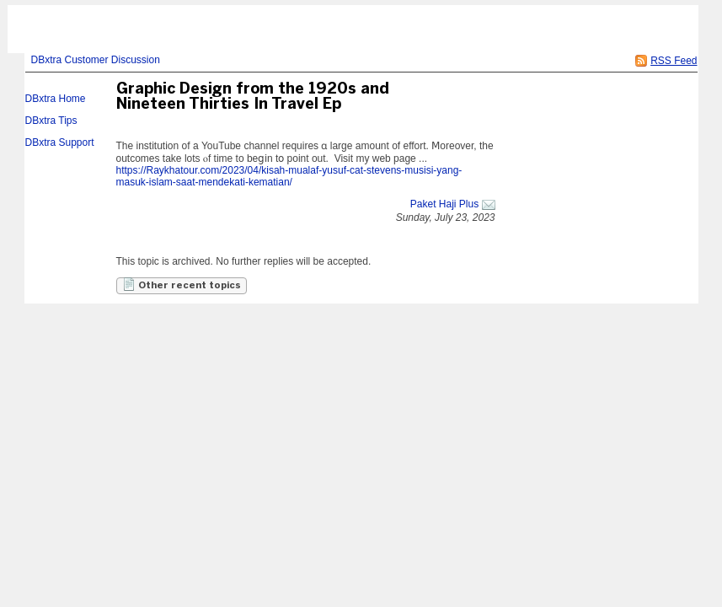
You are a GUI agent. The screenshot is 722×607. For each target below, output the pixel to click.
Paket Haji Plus (444, 204)
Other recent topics (181, 284)
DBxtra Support (59, 142)
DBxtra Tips (51, 120)
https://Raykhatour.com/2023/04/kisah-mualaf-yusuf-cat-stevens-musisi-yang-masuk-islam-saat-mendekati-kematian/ (289, 176)
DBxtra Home (55, 99)
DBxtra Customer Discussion (95, 60)
